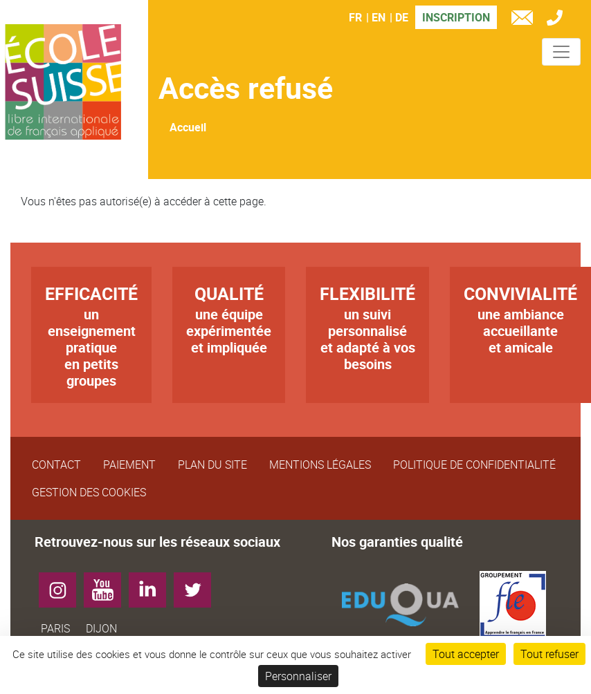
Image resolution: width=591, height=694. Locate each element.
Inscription (456, 17)
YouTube (107, 584)
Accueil (188, 127)
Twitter (197, 584)
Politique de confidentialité (474, 464)
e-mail (525, 20)
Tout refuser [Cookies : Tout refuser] (549, 654)
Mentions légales (320, 464)
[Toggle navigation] (561, 52)
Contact (56, 464)
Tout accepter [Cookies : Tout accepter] (466, 654)
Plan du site (212, 464)
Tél (558, 20)
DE (401, 17)
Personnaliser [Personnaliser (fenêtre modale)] (298, 676)
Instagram (62, 584)
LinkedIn (152, 584)
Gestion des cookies (89, 492)
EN (378, 17)
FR (355, 17)
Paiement (129, 464)
